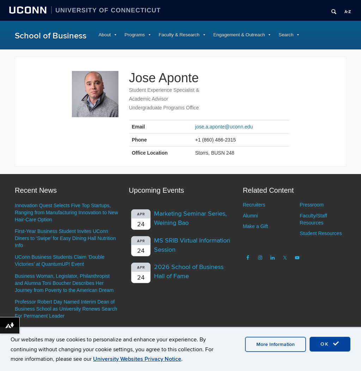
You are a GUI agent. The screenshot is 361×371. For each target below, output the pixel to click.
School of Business (50, 36)
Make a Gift (255, 226)
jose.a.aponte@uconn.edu (224, 127)
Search (286, 34)
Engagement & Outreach (239, 34)
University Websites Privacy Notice (137, 359)
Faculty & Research (179, 34)
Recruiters (254, 205)
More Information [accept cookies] (275, 344)
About (105, 34)
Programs (134, 34)
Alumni (250, 216)
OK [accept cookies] (329, 344)
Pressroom (312, 205)
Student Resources (321, 233)
